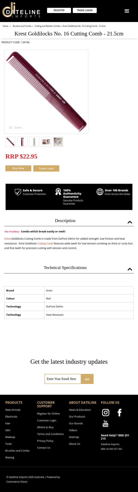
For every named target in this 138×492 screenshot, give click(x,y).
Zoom (18, 127)
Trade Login (46, 168)
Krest (7, 238)
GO (87, 379)
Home (6, 26)
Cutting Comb (45, 243)
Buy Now (18, 168)
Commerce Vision (17, 481)
